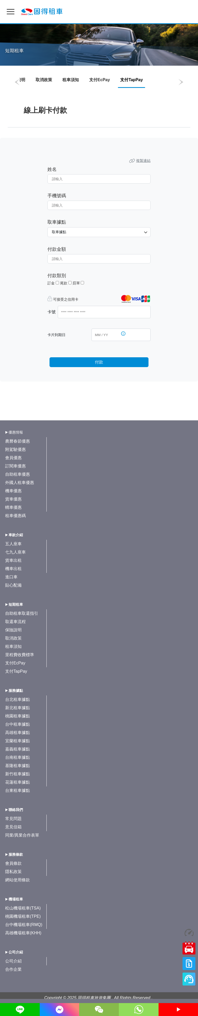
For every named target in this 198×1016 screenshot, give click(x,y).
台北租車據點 (17, 699)
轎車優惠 (13, 507)
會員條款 (13, 863)
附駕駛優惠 (15, 449)
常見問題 (13, 818)
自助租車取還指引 (21, 613)
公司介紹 (13, 961)
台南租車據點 (17, 757)
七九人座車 (15, 552)
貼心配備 (13, 585)
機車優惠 (13, 491)
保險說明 (13, 630)
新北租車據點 (17, 708)
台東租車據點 (17, 790)
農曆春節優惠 (17, 441)
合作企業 (13, 969)
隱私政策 (13, 871)
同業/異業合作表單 (22, 835)
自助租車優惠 (17, 474)
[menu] (10, 11)
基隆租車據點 (17, 765)
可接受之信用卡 (65, 299)
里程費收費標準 (19, 655)
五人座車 (13, 544)
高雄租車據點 (17, 732)
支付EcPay (99, 80)
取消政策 (44, 80)
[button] (17, 82)
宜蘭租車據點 (17, 741)
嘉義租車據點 (17, 749)
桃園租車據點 (17, 716)
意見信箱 (13, 827)
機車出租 (13, 568)
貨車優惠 (13, 499)
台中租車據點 (17, 724)
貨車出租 (13, 560)
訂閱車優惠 (15, 466)
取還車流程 (15, 621)
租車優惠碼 (15, 515)
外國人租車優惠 (19, 482)
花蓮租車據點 (17, 782)
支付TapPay (16, 671)
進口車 (11, 577)
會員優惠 (13, 458)
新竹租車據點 (17, 774)
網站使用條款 (17, 880)
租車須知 (70, 80)
